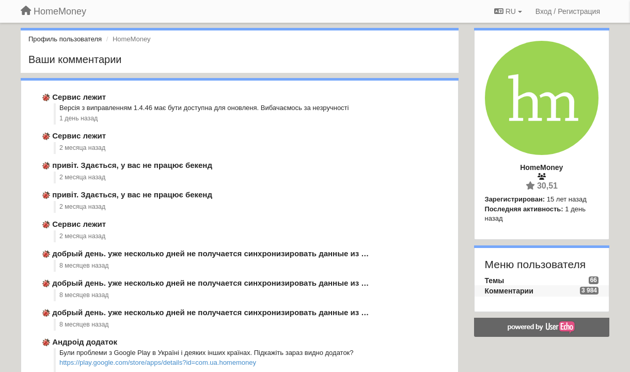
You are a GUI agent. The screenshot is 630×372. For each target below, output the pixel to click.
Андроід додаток (84, 341)
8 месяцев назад (84, 265)
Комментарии (509, 291)
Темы (495, 280)
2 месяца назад (82, 147)
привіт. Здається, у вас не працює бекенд (132, 165)
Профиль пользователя (65, 39)
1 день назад (78, 118)
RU (508, 11)
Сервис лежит (79, 96)
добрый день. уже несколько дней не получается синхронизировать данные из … (210, 253)
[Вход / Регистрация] (567, 11)
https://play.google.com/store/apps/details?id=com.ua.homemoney (157, 362)
